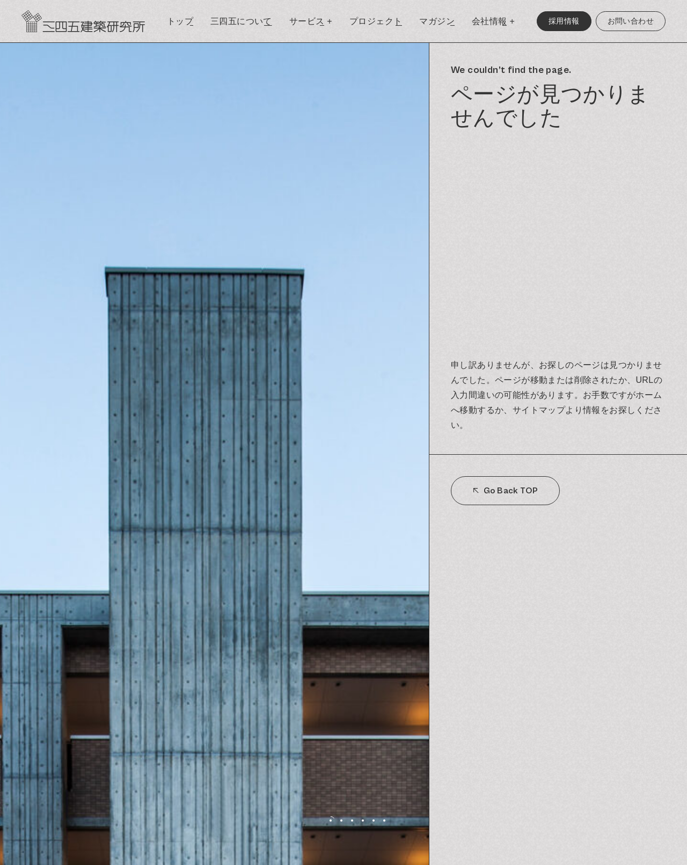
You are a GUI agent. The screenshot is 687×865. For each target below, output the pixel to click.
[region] (558, 454)
